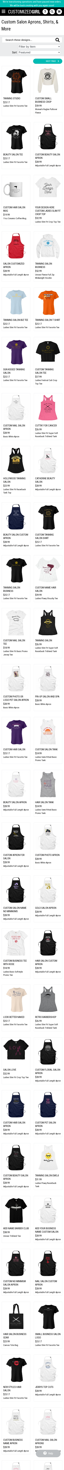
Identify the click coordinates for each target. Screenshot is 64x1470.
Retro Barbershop (45, 1017)
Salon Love (9, 1069)
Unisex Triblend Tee (12, 1236)
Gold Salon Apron (45, 907)
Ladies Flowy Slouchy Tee (46, 598)
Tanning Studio (11, 98)
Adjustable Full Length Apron (48, 165)
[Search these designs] (32, 40)
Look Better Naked (13, 1017)
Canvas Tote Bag (10, 1345)
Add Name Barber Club (16, 1228)
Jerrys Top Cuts (44, 1387)
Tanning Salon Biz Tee (15, 320)
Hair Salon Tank (44, 802)
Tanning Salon (43, 640)
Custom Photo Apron (47, 855)
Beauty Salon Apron (15, 802)
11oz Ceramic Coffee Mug (14, 218)
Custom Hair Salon (14, 749)
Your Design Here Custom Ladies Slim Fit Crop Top (48, 211)
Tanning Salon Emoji (47, 1175)
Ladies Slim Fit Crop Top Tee (47, 222)
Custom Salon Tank (46, 749)
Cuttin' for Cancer (46, 425)
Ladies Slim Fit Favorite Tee (15, 106)
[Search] (52, 11)
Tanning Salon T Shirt (47, 320)
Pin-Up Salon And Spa (47, 696)
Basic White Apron (11, 436)
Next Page (53, 61)
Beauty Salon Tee (13, 154)
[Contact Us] (45, 11)
